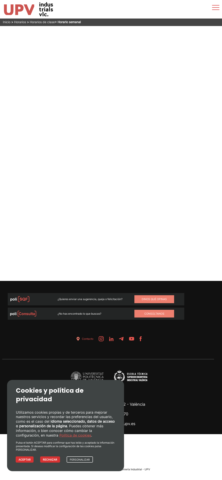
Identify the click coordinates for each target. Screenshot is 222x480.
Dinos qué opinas (154, 299)
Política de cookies (75, 435)
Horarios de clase (42, 22)
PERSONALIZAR (80, 459)
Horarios (20, 22)
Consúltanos (154, 313)
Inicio (6, 22)
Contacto (84, 338)
